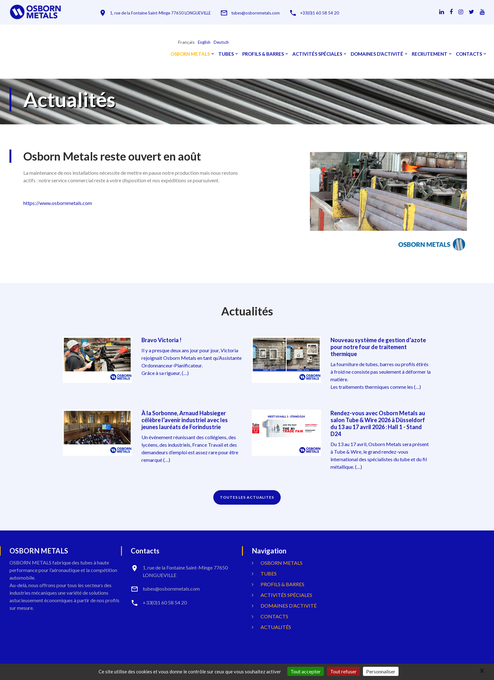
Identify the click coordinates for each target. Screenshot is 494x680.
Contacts (469, 54)
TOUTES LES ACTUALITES (247, 497)
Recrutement (429, 54)
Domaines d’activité (377, 54)
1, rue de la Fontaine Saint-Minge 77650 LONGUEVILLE (160, 13)
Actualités (276, 627)
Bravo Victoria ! (161, 340)
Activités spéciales (317, 54)
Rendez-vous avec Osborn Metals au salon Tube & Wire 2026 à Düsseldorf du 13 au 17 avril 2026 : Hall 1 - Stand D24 (377, 423)
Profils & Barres (263, 54)
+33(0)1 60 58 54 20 (319, 13)
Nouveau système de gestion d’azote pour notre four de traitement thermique (378, 347)
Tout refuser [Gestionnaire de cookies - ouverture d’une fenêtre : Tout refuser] (343, 671)
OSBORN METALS (190, 54)
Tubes (226, 54)
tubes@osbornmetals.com (255, 13)
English (204, 42)
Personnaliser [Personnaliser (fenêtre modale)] (380, 671)
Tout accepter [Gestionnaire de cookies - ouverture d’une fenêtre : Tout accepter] (305, 671)
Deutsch (221, 42)
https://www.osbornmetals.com (57, 203)
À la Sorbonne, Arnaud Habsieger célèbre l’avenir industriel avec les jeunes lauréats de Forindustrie (184, 420)
